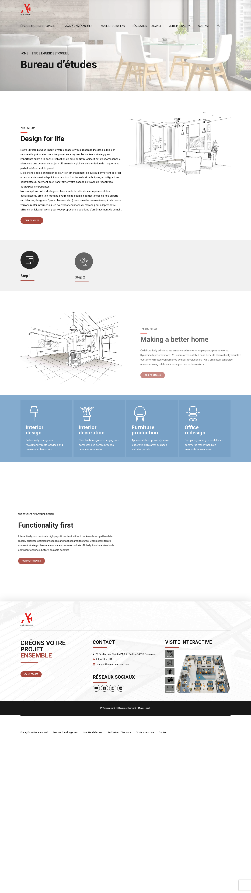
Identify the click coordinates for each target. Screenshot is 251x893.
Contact (204, 26)
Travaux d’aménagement (78, 26)
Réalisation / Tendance (147, 26)
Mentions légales (144, 861)
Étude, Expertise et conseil (37, 26)
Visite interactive (180, 26)
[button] (218, 26)
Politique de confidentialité (126, 861)
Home (24, 53)
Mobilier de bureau (113, 26)
